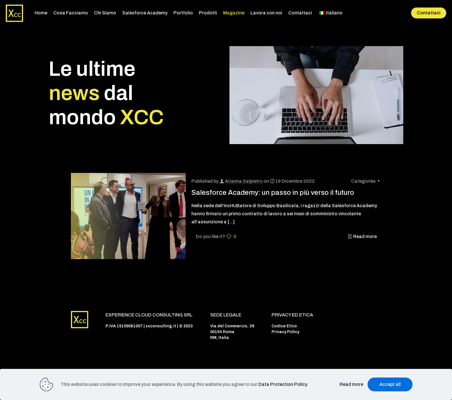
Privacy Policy (285, 332)
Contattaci (428, 12)
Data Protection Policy (282, 384)
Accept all (390, 384)
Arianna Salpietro (244, 181)
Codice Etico (284, 326)
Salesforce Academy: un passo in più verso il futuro (272, 192)
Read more (365, 236)
